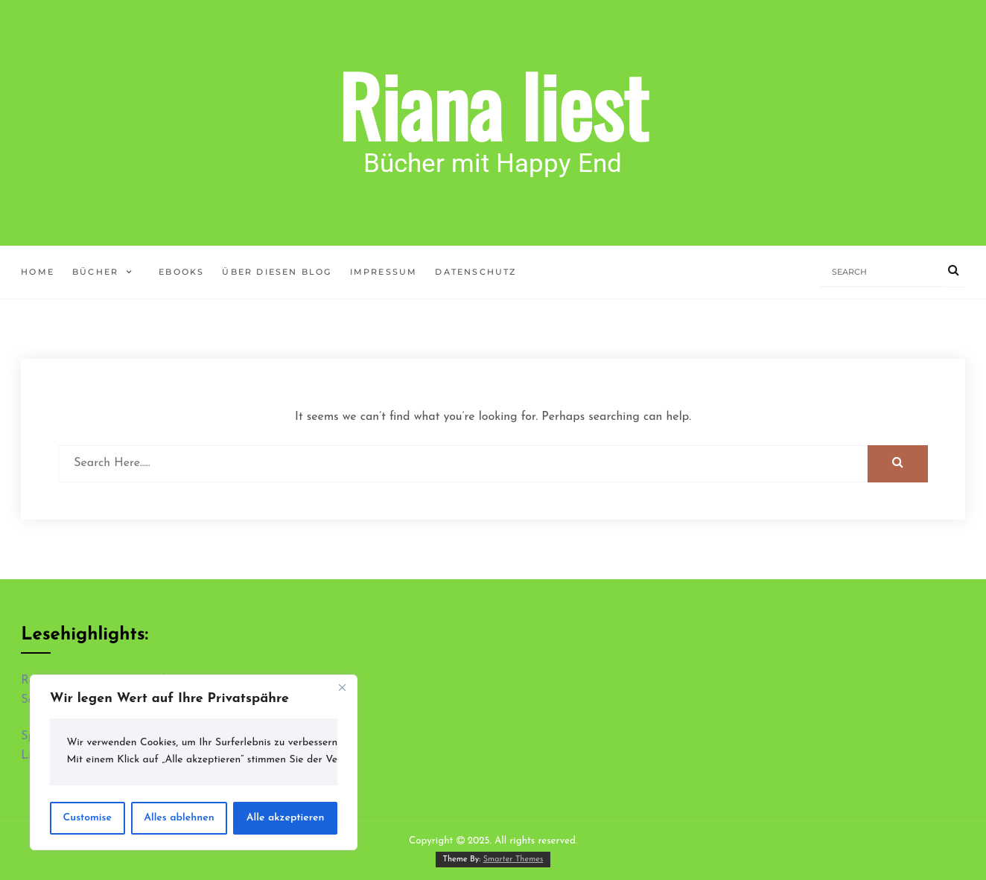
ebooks (181, 272)
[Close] (342, 687)
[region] (193, 762)
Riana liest (493, 104)
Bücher (95, 272)
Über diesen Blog (276, 272)
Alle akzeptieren (285, 817)
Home (37, 272)
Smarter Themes (513, 859)
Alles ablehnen (179, 817)
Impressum (384, 272)
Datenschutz (475, 272)
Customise (87, 817)
